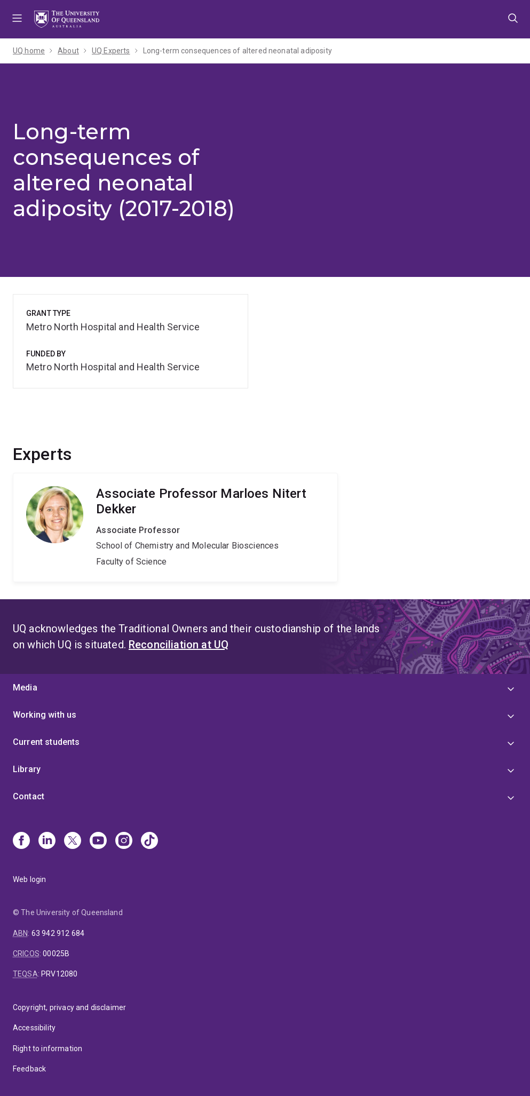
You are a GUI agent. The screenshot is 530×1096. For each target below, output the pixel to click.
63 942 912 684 (57, 933)
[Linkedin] (47, 841)
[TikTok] (149, 841)
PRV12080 (59, 974)
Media (25, 687)
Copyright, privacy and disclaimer (69, 1007)
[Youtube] (98, 841)
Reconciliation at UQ (178, 644)
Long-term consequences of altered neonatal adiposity (237, 50)
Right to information (47, 1048)
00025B (56, 953)
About (68, 50)
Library (27, 769)
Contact (28, 796)
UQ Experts (111, 50)
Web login (29, 879)
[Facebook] (21, 841)
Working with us (44, 715)
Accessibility (34, 1027)
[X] (72, 841)
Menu (17, 19)
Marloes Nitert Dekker (175, 527)
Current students (46, 742)
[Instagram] (123, 841)
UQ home (29, 50)
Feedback (29, 1069)
